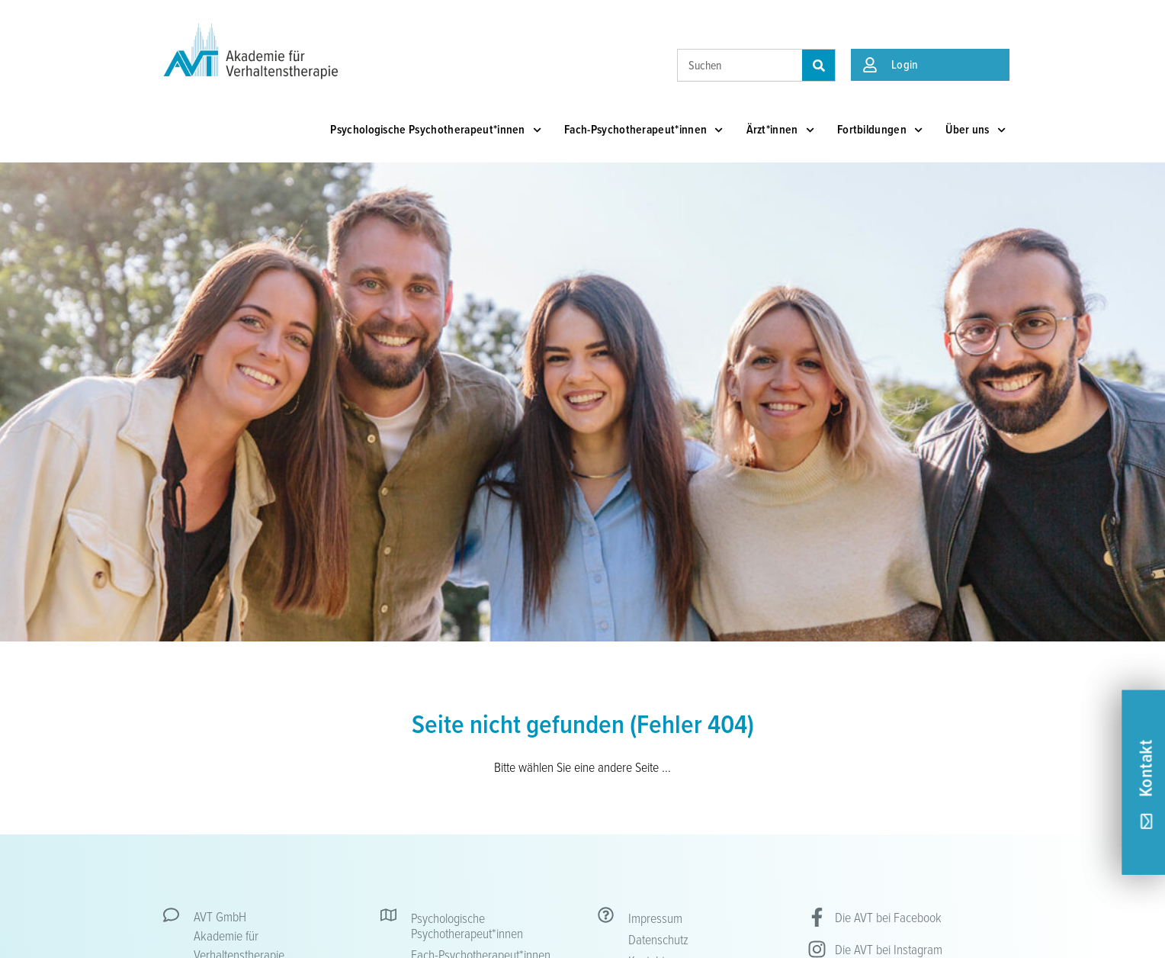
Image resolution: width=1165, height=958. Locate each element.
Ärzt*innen (780, 130)
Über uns (975, 130)
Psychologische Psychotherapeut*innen (435, 130)
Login (905, 64)
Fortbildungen (880, 130)
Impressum (655, 917)
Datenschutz (658, 939)
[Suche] (818, 65)
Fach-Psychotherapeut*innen (644, 130)
